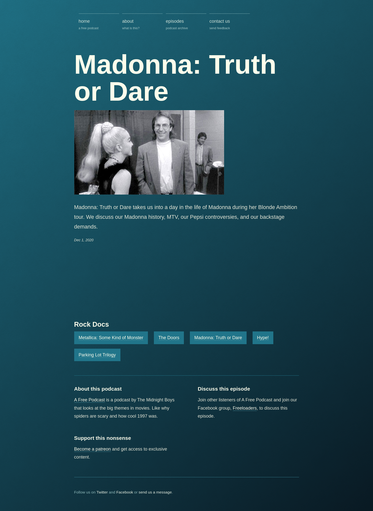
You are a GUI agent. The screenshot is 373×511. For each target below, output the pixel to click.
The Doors (168, 337)
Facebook (124, 492)
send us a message (155, 492)
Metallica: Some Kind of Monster (111, 337)
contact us (229, 25)
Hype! (263, 337)
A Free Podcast (89, 399)
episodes (186, 25)
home (99, 25)
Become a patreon (92, 449)
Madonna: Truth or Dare (218, 337)
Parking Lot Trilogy (97, 354)
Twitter (102, 492)
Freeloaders (245, 408)
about (142, 25)
